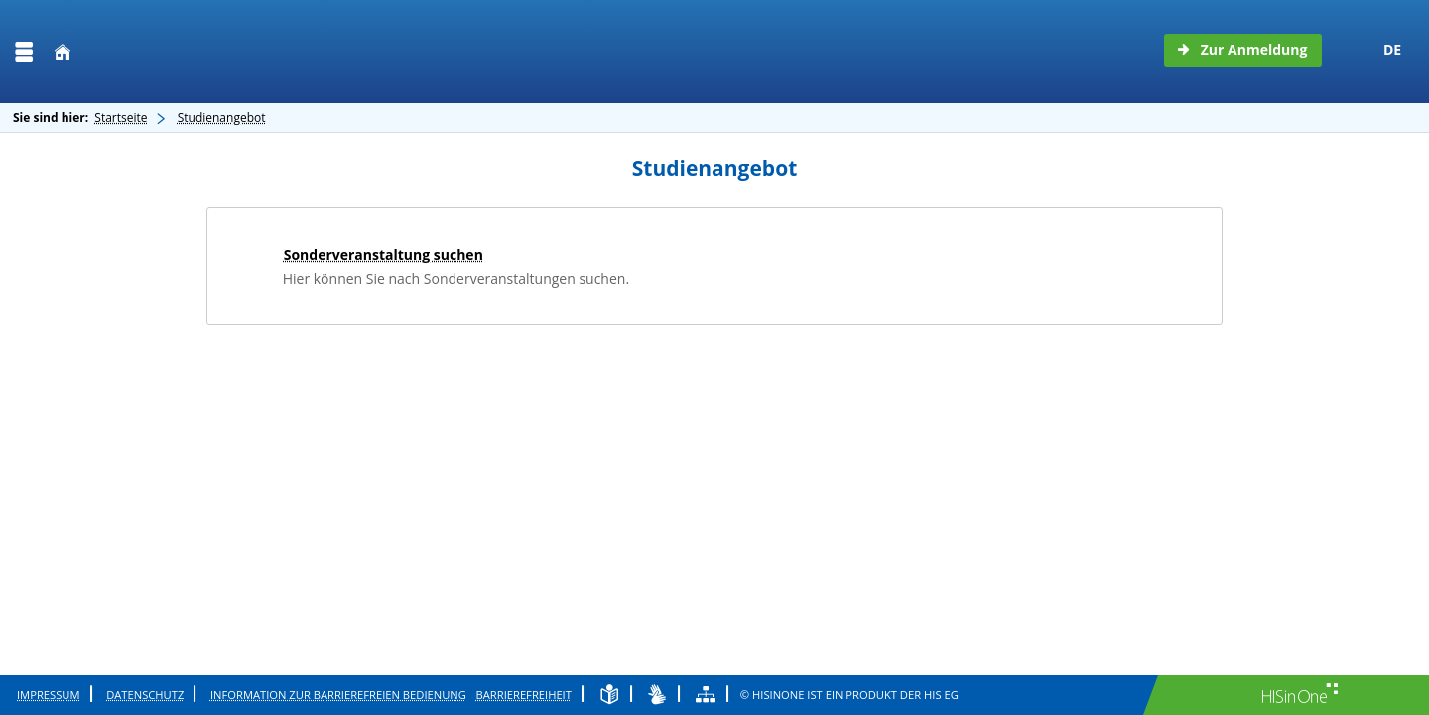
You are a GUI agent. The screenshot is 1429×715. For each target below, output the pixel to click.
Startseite (120, 117)
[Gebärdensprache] (657, 694)
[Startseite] (62, 52)
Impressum (48, 694)
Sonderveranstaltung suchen (383, 254)
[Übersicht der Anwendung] (705, 694)
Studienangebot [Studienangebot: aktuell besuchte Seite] (222, 117)
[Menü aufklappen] (24, 52)
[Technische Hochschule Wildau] (205, 51)
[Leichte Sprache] (609, 694)
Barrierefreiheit (524, 694)
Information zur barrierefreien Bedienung (338, 694)
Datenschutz (145, 694)
